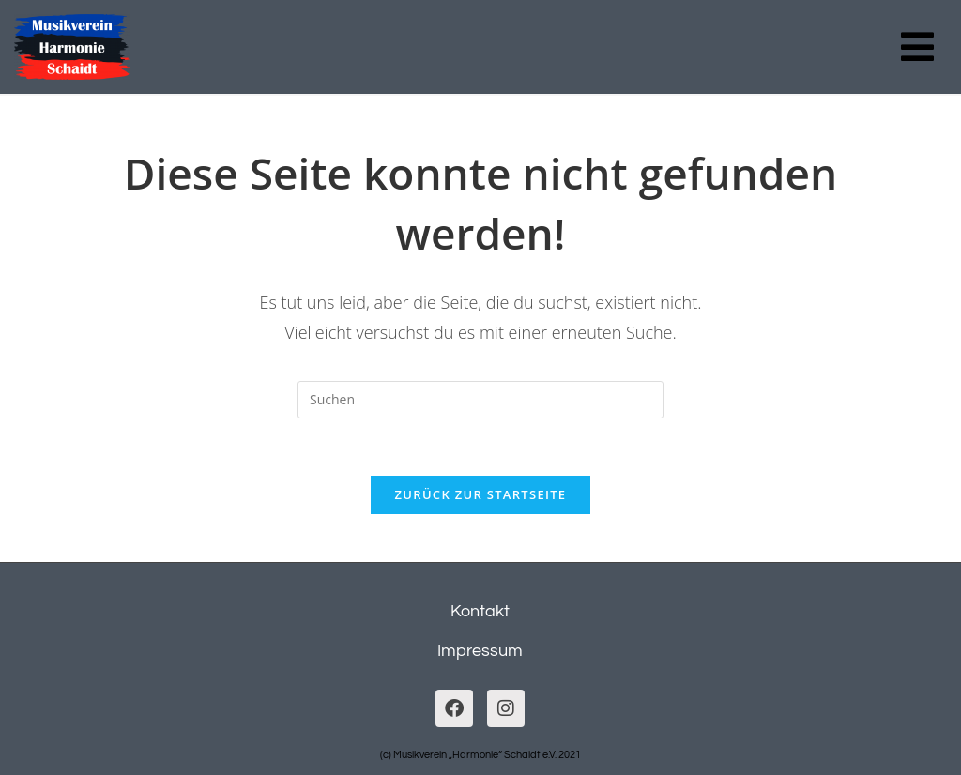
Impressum (480, 651)
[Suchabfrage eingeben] (480, 399)
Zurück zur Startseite (481, 494)
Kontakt (480, 611)
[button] (917, 47)
